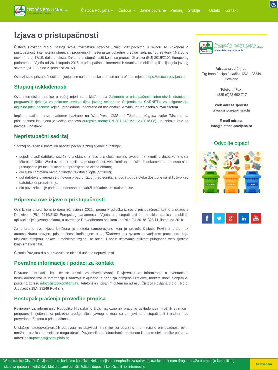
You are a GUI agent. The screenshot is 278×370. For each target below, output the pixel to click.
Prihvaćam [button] (264, 364)
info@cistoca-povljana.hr (59, 283)
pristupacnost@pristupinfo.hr (47, 338)
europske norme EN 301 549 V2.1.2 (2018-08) (119, 121)
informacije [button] (136, 366)
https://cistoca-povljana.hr (166, 77)
